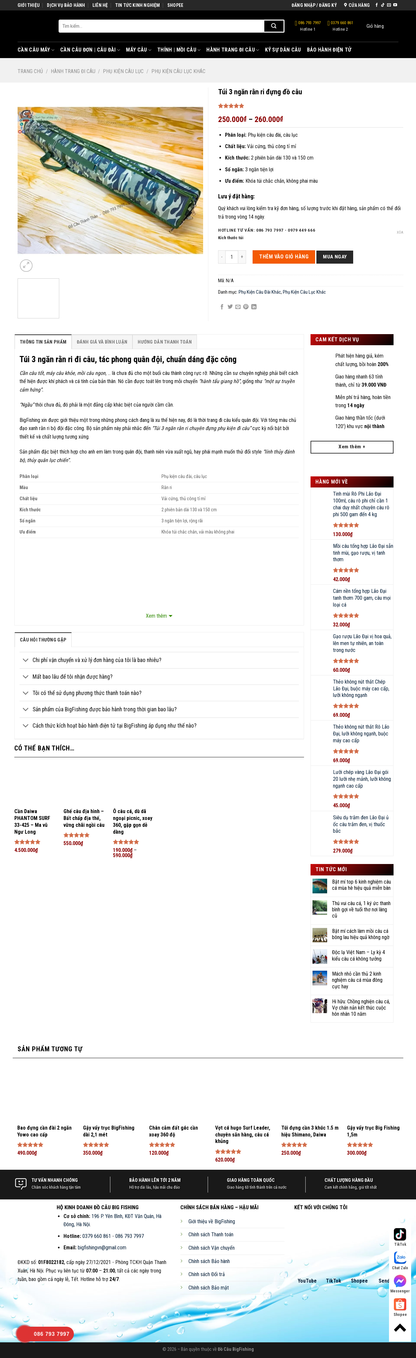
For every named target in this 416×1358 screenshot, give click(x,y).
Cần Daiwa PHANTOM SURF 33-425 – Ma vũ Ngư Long (32, 821)
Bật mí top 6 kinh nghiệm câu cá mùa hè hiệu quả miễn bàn (361, 885)
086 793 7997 (308, 26)
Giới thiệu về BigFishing (211, 1221)
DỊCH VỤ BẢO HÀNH (66, 5)
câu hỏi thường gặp (43, 640)
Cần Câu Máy (36, 50)
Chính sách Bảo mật (208, 1288)
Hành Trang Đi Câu (232, 50)
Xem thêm (156, 616)
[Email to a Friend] (238, 307)
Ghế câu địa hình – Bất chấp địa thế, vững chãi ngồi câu (83, 818)
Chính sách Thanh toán (210, 1234)
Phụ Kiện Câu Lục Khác (178, 71)
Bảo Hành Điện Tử (329, 50)
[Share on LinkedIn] (254, 307)
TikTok (333, 1281)
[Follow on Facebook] (377, 5)
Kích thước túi (230, 238)
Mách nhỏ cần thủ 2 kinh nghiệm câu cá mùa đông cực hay (357, 980)
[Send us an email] (389, 5)
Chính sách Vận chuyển (211, 1248)
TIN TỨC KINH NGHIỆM (137, 5)
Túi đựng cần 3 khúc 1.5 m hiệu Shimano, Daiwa (310, 1131)
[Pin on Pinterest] (245, 307)
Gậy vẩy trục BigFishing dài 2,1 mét (108, 1131)
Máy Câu (138, 50)
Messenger (400, 1284)
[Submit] (273, 26)
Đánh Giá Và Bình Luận (102, 342)
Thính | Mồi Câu (179, 50)
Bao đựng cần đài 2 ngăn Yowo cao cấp (44, 1131)
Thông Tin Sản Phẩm (43, 342)
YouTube (307, 1281)
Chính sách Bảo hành (209, 1261)
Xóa (400, 232)
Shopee (359, 1281)
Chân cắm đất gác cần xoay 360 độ (173, 1131)
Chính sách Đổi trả (206, 1274)
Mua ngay (335, 257)
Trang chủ (30, 71)
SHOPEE (175, 5)
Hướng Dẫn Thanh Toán (165, 342)
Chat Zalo (400, 1261)
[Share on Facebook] (222, 307)
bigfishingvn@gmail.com (102, 1247)
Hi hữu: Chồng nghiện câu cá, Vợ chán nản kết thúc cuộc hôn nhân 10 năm (361, 1007)
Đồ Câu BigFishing (236, 1349)
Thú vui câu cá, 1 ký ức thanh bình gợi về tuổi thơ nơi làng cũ (361, 909)
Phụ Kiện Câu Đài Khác (260, 292)
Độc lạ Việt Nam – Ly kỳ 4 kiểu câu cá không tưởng (358, 955)
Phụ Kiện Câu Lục (123, 71)
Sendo (386, 1281)
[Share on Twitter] (230, 307)
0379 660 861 (340, 26)
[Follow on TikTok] (383, 5)
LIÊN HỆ (100, 5)
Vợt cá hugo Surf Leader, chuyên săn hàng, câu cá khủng (242, 1135)
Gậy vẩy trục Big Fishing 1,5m (373, 1131)
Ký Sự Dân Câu (283, 50)
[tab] (43, 341)
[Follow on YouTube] (395, 5)
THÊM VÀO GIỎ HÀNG (284, 257)
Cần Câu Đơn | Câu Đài (90, 50)
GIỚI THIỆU (29, 5)
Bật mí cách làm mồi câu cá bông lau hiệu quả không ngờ (360, 934)
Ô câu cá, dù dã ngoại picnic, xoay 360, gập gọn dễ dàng (132, 821)
